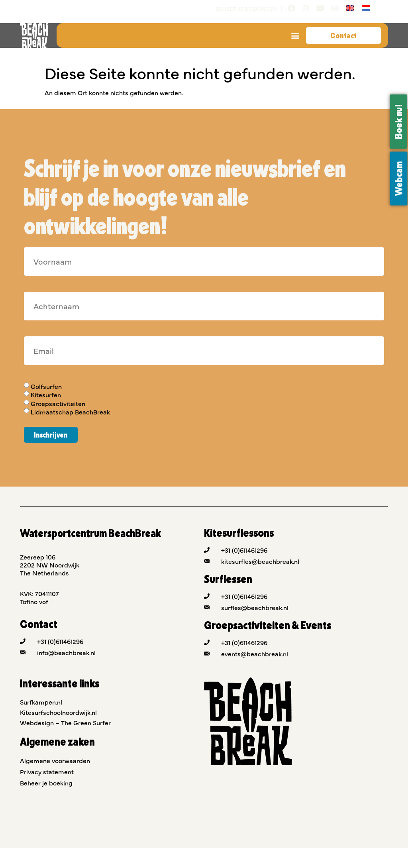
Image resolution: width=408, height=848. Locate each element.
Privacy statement (47, 771)
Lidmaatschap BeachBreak (70, 411)
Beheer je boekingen (246, 8)
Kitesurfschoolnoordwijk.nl (58, 712)
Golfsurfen (46, 386)
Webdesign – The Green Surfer (65, 722)
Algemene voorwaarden (55, 760)
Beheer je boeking (46, 782)
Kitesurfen (46, 395)
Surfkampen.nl (41, 701)
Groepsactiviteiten (58, 403)
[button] (295, 35)
